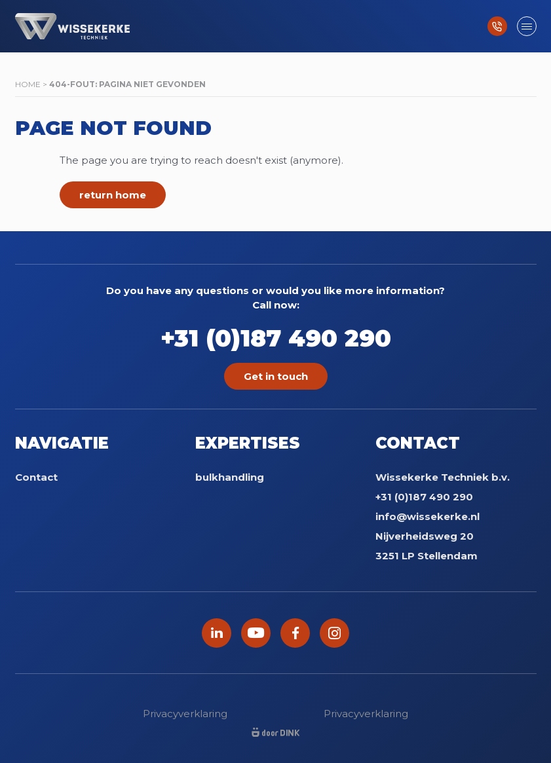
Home (28, 84)
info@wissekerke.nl (427, 516)
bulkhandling (229, 477)
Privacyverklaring (185, 713)
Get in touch (276, 376)
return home (112, 195)
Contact (36, 477)
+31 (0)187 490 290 (276, 338)
